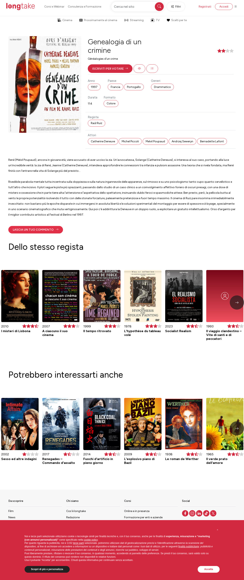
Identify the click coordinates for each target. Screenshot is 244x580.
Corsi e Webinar (54, 6)
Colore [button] (111, 103)
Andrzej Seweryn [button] (182, 141)
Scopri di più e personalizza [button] (47, 569)
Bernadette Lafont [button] (212, 141)
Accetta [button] (208, 569)
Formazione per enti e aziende (143, 517)
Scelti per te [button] (177, 20)
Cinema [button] (64, 20)
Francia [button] (115, 87)
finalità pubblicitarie (188, 546)
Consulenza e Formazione (84, 6)
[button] (110, 68)
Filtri (176, 6)
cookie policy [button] (91, 539)
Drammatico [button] (162, 87)
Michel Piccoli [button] (130, 141)
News (11, 517)
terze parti (78, 543)
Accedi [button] (223, 6)
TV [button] (155, 20)
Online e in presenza (137, 511)
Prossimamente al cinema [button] (98, 20)
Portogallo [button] (134, 87)
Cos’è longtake (76, 511)
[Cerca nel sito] (138, 6)
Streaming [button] (134, 20)
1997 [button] (94, 87)
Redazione (73, 517)
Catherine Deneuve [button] (103, 141)
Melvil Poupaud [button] (155, 141)
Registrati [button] (205, 6)
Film (11, 511)
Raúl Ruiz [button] (96, 123)
